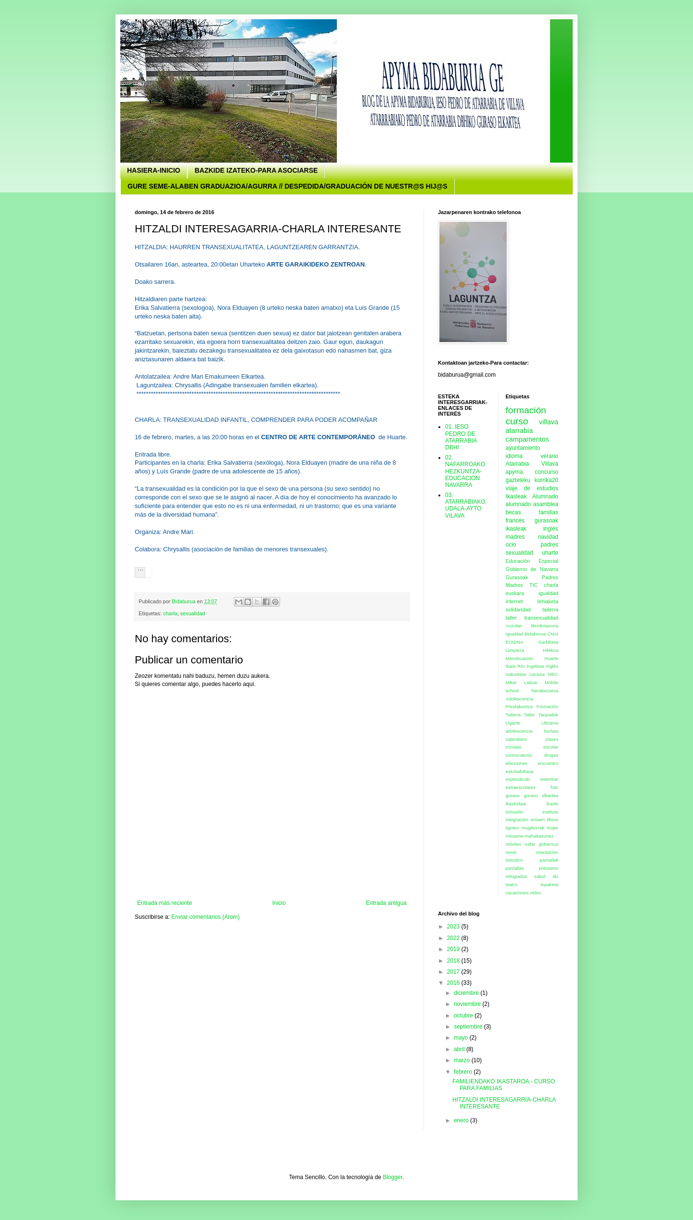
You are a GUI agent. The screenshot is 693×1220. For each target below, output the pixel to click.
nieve (511, 852)
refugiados (516, 876)
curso (517, 421)
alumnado (518, 504)
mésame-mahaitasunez (530, 836)
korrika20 (546, 480)
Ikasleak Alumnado (532, 496)
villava (548, 422)
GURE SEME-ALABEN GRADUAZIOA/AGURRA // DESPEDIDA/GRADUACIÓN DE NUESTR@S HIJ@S (288, 186)
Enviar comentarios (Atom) (205, 917)
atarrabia (519, 430)
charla (170, 613)
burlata (551, 731)
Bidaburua (535, 633)
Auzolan (514, 625)
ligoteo (512, 827)
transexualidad (541, 618)
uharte (550, 552)
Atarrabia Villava (532, 463)
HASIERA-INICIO (153, 170)
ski (555, 876)
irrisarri (538, 819)
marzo (463, 1060)
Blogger (392, 1177)
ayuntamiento (523, 448)
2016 (454, 982)
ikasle (552, 803)
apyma (514, 472)
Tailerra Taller (520, 714)
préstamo (548, 868)
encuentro (548, 763)
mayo (462, 1037)
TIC (533, 585)
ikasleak (516, 528)
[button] (140, 572)
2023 (454, 926)
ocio (511, 544)
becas (513, 512)
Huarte (551, 658)
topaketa (549, 884)
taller (511, 618)
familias (548, 512)
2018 (454, 960)
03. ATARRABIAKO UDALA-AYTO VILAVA (465, 505)
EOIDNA (515, 642)
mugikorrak (533, 827)
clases (551, 739)
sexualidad (192, 613)
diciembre (467, 993)
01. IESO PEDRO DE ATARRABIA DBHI (461, 437)
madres (515, 537)
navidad (548, 537)
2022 (454, 938)
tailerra (550, 609)
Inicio (279, 903)
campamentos (527, 439)
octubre (464, 1015)
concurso (546, 472)
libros (552, 819)
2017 (454, 971)
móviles (514, 844)
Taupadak (548, 714)
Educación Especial (532, 561)
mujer (552, 827)
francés (515, 520)
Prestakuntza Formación (532, 706)
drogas (551, 755)
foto (554, 787)
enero (462, 1120)
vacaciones (517, 892)
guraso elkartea (541, 795)
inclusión (515, 811)
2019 (454, 949)
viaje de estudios (532, 488)
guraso (513, 795)
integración (517, 819)
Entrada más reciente (164, 903)
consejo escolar (532, 747)
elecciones (516, 763)
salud (539, 876)
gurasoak (546, 520)
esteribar (549, 779)
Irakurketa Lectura (525, 674)
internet (514, 601)
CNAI (552, 633)
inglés (550, 528)
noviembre (468, 1004)
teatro (512, 884)
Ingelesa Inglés (542, 666)
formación (526, 410)
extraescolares (521, 787)
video (535, 892)
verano (549, 456)
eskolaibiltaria (520, 771)
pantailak (549, 860)
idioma (514, 456)
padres (549, 544)
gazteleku (518, 480)
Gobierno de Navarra (532, 569)
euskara (515, 593)
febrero (464, 1071)
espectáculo (518, 779)
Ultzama (549, 722)
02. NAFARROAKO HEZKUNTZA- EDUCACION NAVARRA (465, 471)
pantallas (515, 868)
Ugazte (513, 722)
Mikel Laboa (521, 682)
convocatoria (519, 755)
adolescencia (519, 731)
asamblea (545, 504)
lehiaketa (548, 601)
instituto (550, 811)
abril (460, 1049)
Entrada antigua (386, 903)
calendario (516, 739)
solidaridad (518, 609)
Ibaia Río (515, 666)
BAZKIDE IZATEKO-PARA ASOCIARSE (256, 170)
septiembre (469, 1026)
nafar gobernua (541, 844)
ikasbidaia (516, 803)
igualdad (548, 593)
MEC (553, 674)
